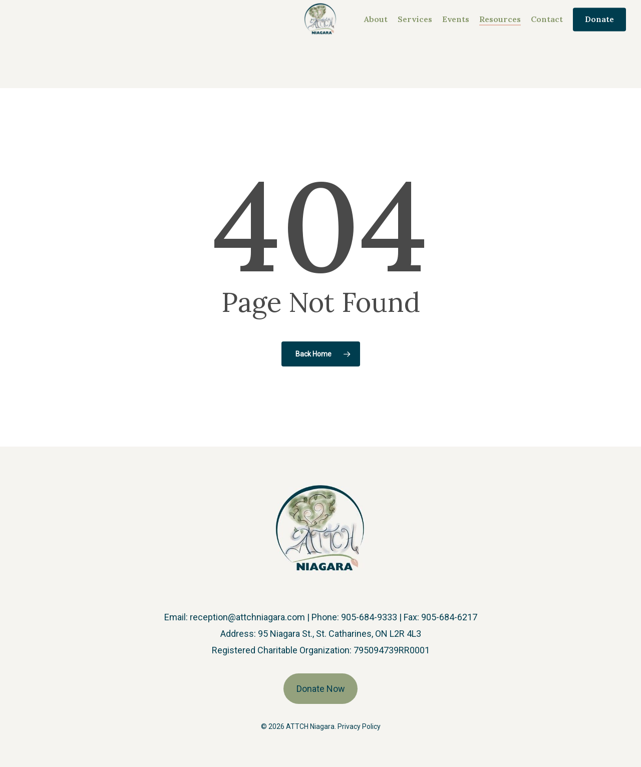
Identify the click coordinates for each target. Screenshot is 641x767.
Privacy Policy (359, 726)
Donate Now (320, 688)
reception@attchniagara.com (247, 617)
